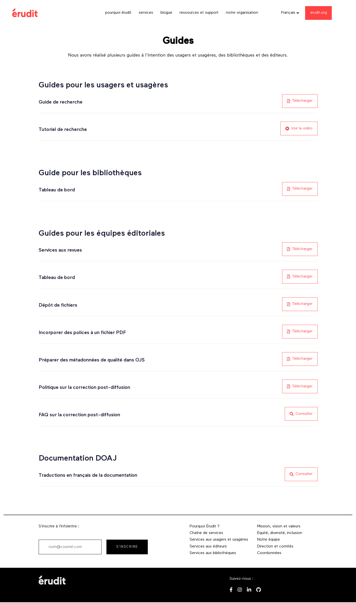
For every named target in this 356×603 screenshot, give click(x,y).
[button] (290, 13)
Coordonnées (269, 553)
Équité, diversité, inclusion (279, 533)
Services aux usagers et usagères (219, 540)
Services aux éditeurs (208, 546)
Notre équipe (268, 540)
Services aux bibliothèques (213, 553)
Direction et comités (275, 546)
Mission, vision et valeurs (278, 526)
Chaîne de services (206, 533)
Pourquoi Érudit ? (204, 526)
